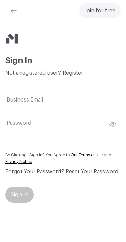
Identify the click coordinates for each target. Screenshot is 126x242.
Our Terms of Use (87, 155)
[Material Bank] (12, 38)
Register (72, 73)
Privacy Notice (18, 162)
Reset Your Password (92, 171)
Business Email (25, 100)
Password (19, 123)
